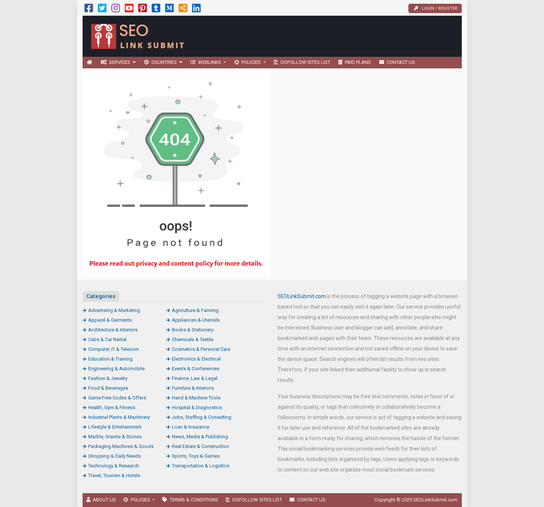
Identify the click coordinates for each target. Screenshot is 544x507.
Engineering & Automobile (116, 368)
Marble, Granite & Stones (115, 436)
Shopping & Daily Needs (114, 456)
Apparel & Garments (110, 320)
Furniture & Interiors (193, 388)
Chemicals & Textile (192, 339)
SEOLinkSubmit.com (302, 296)
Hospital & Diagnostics (197, 407)
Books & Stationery (192, 330)
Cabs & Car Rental (107, 339)
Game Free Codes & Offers (117, 398)
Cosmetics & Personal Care (201, 349)
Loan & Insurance (190, 427)
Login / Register (435, 8)
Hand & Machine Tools (196, 398)
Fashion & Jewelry (107, 378)
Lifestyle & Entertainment (115, 427)
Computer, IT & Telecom (113, 349)
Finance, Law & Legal (194, 378)
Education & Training (110, 359)
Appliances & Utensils (196, 320)
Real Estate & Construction (200, 446)
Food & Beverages (108, 388)
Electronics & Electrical (196, 359)
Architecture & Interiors (112, 330)
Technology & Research (113, 466)
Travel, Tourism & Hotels (114, 475)
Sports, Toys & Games (196, 456)
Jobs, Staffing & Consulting (201, 417)
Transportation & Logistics (200, 466)
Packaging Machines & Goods (121, 446)
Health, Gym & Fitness (111, 407)
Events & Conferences (195, 368)
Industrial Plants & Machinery (119, 417)
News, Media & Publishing (200, 436)
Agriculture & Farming (195, 310)
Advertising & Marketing (114, 310)
